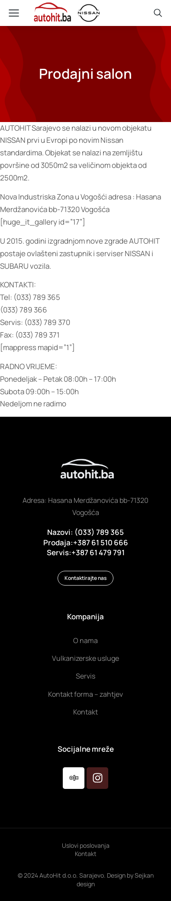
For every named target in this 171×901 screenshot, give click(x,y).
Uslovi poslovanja (86, 845)
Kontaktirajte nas (85, 578)
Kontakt (86, 854)
